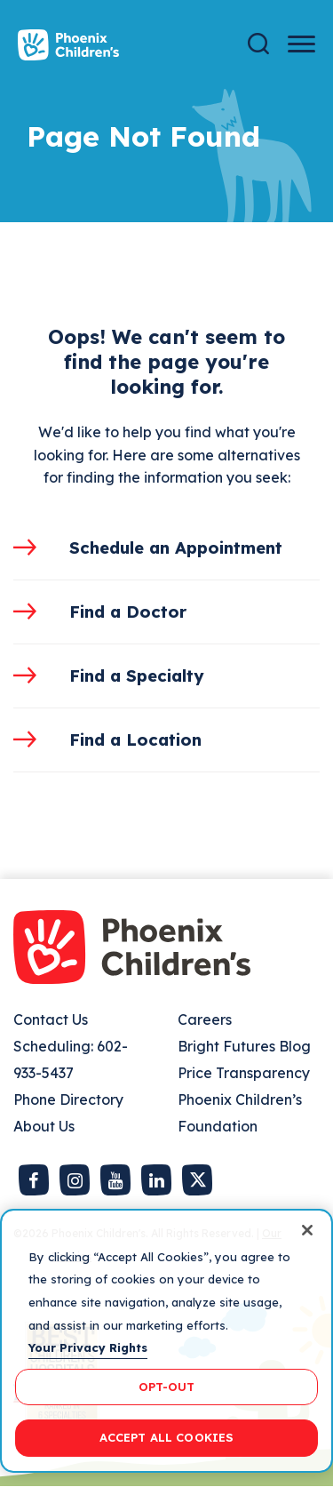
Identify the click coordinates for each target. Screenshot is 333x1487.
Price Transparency (244, 1073)
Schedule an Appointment (175, 547)
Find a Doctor (127, 611)
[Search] (258, 44)
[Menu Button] (301, 44)
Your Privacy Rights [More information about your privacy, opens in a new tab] (87, 1347)
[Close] (307, 1230)
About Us (44, 1126)
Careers (205, 1019)
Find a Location (135, 739)
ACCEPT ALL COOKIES (166, 1437)
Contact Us (50, 1019)
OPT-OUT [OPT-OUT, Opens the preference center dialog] (167, 1386)
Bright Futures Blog (244, 1046)
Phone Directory (68, 1099)
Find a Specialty (136, 675)
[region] (166, 1341)
